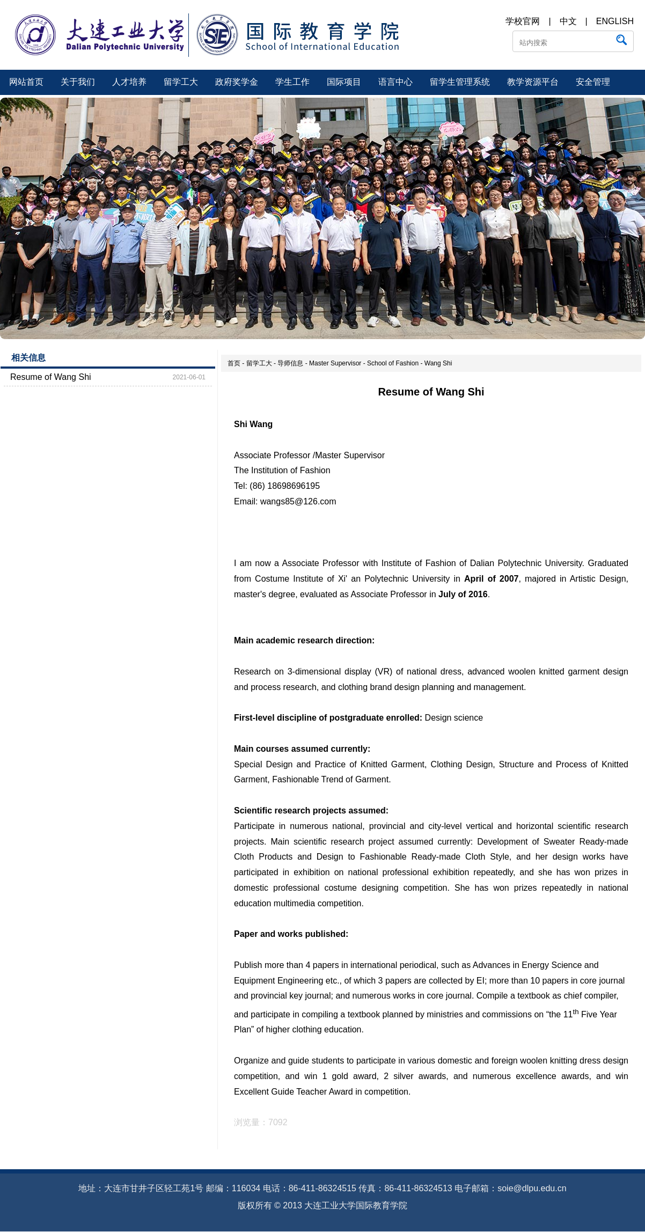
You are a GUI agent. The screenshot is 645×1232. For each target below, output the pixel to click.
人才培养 (129, 81)
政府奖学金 (236, 81)
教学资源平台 (533, 81)
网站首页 (26, 81)
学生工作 (292, 81)
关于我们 (78, 81)
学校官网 (522, 21)
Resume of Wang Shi (50, 377)
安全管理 (593, 81)
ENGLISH (615, 21)
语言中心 (395, 81)
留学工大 (181, 81)
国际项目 (344, 81)
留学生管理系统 (460, 81)
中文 (568, 21)
